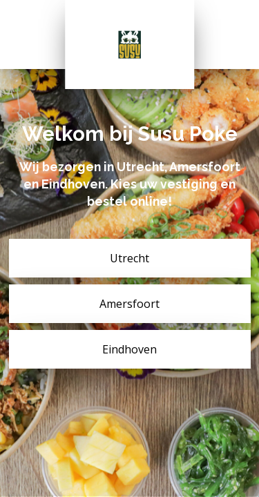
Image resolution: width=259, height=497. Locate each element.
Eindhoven (129, 349)
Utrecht (129, 258)
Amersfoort (129, 303)
